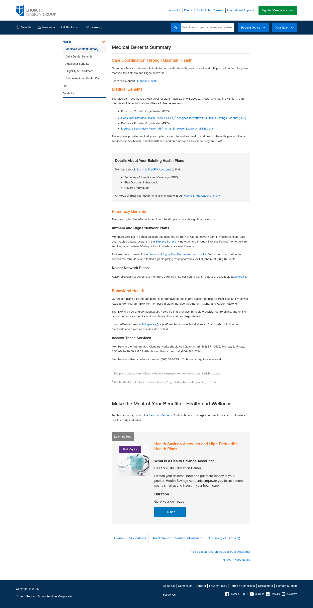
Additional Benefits (77, 63)
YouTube (257, 594)
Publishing (70, 27)
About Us (175, 10)
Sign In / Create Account (278, 10)
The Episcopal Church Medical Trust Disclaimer (219, 551)
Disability (68, 93)
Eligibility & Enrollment (79, 71)
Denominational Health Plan (83, 78)
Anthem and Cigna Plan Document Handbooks (176, 254)
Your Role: (284, 27)
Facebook (232, 594)
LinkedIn (273, 594)
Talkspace (148, 324)
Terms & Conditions (242, 585)
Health (67, 41)
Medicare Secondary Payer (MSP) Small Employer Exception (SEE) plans (167, 128)
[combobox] (207, 27)
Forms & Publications (130, 538)
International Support (240, 10)
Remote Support (286, 585)
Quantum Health (146, 81)
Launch (170, 512)
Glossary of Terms (222, 538)
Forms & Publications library (202, 195)
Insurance (46, 27)
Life (65, 85)
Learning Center (159, 415)
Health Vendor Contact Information (177, 538)
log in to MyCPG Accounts (154, 169)
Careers (219, 10)
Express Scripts (166, 241)
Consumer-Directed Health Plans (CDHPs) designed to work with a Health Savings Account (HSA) (183, 118)
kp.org (238, 276)
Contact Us (203, 10)
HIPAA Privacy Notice (236, 559)
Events (188, 10)
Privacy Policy (218, 585)
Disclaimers (265, 585)
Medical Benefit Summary (81, 49)
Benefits (23, 27)
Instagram (289, 594)
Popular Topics (253, 27)
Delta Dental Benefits (78, 56)
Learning (94, 27)
